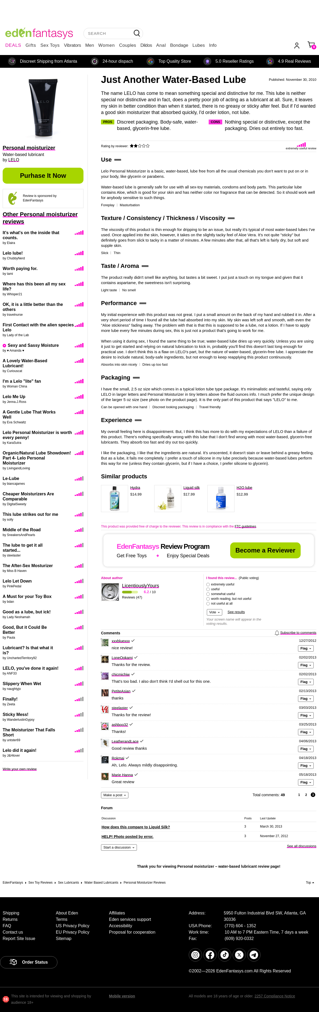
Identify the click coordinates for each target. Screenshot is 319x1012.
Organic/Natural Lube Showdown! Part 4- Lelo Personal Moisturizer (37, 458)
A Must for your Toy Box (27, 596)
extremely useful (222, 584)
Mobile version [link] (122, 996)
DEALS (13, 45)
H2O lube (244, 488)
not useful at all (222, 603)
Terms (62, 919)
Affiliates (117, 913)
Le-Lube (11, 478)
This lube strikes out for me (30, 514)
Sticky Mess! (15, 714)
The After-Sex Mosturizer (28, 565)
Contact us (13, 932)
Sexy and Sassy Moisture (33, 345)
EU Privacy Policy (72, 932)
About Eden (67, 913)
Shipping (11, 913)
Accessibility (120, 926)
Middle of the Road (22, 530)
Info (212, 45)
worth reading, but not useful (231, 599)
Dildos (146, 45)
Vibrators (72, 45)
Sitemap (64, 938)
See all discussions (301, 846)
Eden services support (130, 919)
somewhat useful (223, 594)
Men (89, 45)
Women (106, 45)
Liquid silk (191, 488)
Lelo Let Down (17, 581)
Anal (161, 45)
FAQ (7, 926)
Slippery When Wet (22, 683)
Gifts (31, 45)
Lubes (198, 45)
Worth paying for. (20, 268)
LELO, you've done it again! (30, 668)
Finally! (10, 699)
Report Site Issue (19, 938)
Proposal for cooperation (132, 932)
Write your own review (20, 769)
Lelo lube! (13, 253)
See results (236, 612)
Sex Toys (50, 45)
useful (215, 589)
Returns (10, 919)
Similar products (124, 476)
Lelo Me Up (14, 396)
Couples (127, 45)
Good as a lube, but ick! (27, 612)
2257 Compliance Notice (274, 996)
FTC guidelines (245, 526)
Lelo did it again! (19, 750)
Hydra (135, 488)
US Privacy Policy (72, 926)
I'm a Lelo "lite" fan (22, 381)
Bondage (179, 45)
